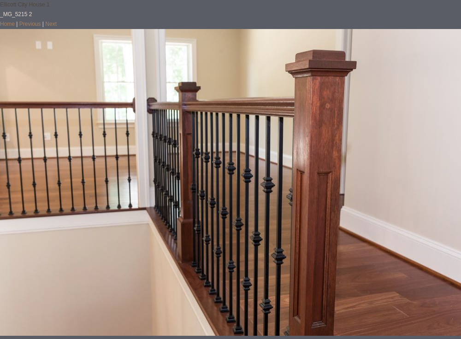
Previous (30, 24)
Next (51, 24)
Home (7, 24)
